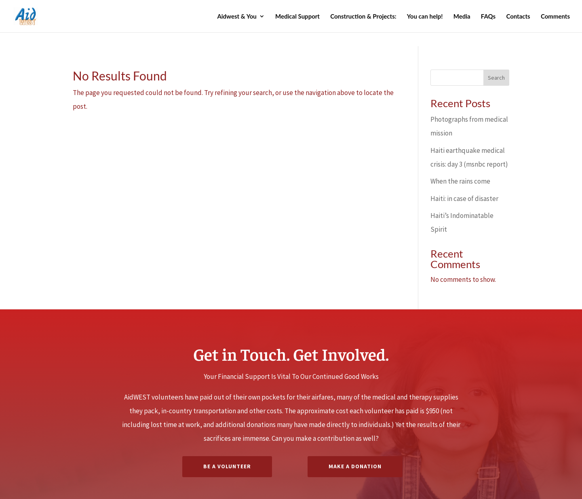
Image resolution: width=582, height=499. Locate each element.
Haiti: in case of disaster (464, 198)
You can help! (425, 16)
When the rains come (460, 181)
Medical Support (297, 16)
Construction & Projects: (363, 16)
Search (496, 77)
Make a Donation (355, 466)
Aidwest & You (236, 16)
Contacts (518, 16)
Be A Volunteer (227, 466)
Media (461, 16)
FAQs (488, 16)
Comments (555, 16)
